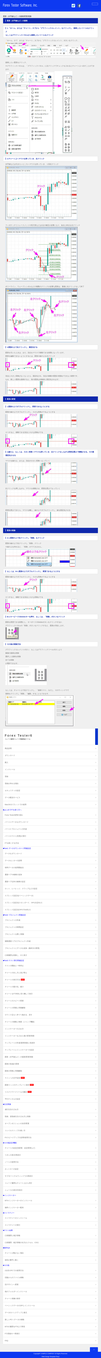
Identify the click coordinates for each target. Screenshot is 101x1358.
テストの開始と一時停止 (14, 966)
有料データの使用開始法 (14, 867)
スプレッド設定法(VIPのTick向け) (18, 910)
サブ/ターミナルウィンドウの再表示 (19, 1176)
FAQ (6, 1341)
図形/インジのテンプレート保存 (19, 1085)
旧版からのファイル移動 (14, 1277)
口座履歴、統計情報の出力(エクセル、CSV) (22, 1242)
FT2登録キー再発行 (12, 1334)
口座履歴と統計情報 (12, 1235)
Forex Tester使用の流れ (14, 815)
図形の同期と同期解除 (13, 1071)
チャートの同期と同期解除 (15, 1008)
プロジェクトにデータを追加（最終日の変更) (22, 948)
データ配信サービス (12, 797)
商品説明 (8, 748)
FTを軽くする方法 (12, 843)
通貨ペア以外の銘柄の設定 (15, 882)
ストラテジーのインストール (16, 1218)
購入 (6, 762)
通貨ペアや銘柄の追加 (13, 875)
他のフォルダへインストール (16, 1291)
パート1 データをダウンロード (17, 822)
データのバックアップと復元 (16, 1312)
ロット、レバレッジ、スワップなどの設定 (21, 889)
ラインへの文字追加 (15, 1078)
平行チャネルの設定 (12, 1099)
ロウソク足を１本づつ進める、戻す (18, 1015)
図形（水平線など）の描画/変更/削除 (19, 1057)
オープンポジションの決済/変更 (17, 1123)
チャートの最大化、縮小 (14, 987)
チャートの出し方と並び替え (16, 973)
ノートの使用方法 (12, 1162)
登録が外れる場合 (12, 783)
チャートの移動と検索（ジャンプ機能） (20, 1022)
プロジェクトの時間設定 (14, 927)
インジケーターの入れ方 (14, 1029)
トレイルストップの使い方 (15, 1130)
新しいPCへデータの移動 (14, 1320)
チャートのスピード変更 (14, 1001)
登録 (6, 776)
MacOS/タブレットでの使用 (15, 804)
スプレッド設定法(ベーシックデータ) (19, 896)
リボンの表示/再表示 (13, 1155)
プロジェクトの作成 (12, 920)
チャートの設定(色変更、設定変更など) (20, 1148)
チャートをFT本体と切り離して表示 (19, 994)
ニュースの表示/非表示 (13, 1190)
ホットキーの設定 (12, 1169)
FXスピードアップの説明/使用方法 (18, 1137)
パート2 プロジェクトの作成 (16, 829)
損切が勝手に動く (12, 1260)
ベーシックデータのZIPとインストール (20, 1305)
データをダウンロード (13, 853)
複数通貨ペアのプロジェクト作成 (18, 941)
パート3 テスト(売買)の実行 (15, 836)
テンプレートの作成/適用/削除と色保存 (20, 1043)
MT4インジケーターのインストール (18, 1200)
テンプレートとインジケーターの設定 (19, 1050)
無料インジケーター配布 (14, 1207)
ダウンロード (10, 755)
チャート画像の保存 (12, 1298)
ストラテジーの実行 (12, 1225)
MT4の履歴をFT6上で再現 (15, 1327)
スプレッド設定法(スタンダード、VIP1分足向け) (23, 903)
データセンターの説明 (13, 860)
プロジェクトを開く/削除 (14, 934)
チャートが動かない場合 (14, 1253)
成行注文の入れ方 (12, 1109)
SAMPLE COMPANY (47, 1353)
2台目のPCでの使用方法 (14, 1270)
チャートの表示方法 (15, 980)
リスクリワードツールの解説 (18, 1092)
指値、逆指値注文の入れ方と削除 (18, 1116)
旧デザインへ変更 (12, 1284)
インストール (10, 769)
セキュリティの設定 (12, 790)
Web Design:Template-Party (50, 1356)
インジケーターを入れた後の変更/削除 (19, 1036)
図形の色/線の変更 (12, 1064)
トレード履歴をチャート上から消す (18, 1183)
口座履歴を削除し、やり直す (16, 955)
